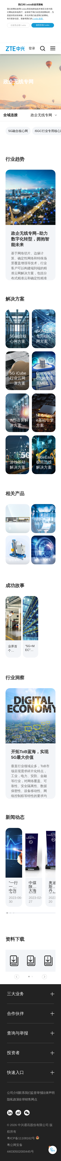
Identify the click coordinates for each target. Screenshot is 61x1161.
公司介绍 (13, 1092)
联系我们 (24, 1092)
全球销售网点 (24, 1099)
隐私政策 (13, 1099)
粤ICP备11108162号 (21, 1138)
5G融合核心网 (18, 131)
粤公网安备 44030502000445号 (20, 1148)
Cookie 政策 (37, 18)
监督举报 (36, 1092)
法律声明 (48, 1092)
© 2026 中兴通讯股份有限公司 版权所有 (30, 1128)
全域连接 (10, 115)
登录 (32, 48)
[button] (7, 913)
